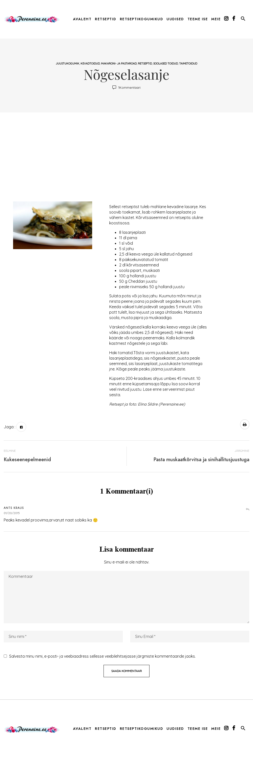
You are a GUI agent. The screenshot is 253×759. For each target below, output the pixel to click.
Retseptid (145, 63)
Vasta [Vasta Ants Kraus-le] (247, 510)
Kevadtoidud (90, 63)
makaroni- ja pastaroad (119, 63)
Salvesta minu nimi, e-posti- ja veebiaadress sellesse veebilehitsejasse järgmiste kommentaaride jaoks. (102, 656)
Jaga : (9, 426)
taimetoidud (188, 63)
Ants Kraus (14, 508)
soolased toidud (165, 63)
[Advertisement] (126, 159)
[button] (243, 19)
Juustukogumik (67, 63)
